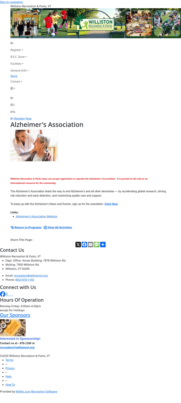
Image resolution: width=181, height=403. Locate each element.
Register (15, 50)
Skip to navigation (11, 2)
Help (8, 376)
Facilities (15, 64)
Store (13, 76)
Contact (15, 81)
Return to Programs (25, 227)
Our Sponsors (15, 315)
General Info (18, 70)
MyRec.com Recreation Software (36, 391)
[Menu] (12, 111)
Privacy (10, 368)
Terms (9, 360)
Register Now (22, 118)
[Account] (19, 88)
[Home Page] (19, 43)
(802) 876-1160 (24, 280)
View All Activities (58, 227)
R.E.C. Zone (17, 57)
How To (10, 385)
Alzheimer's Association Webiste (36, 216)
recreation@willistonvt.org (31, 275)
